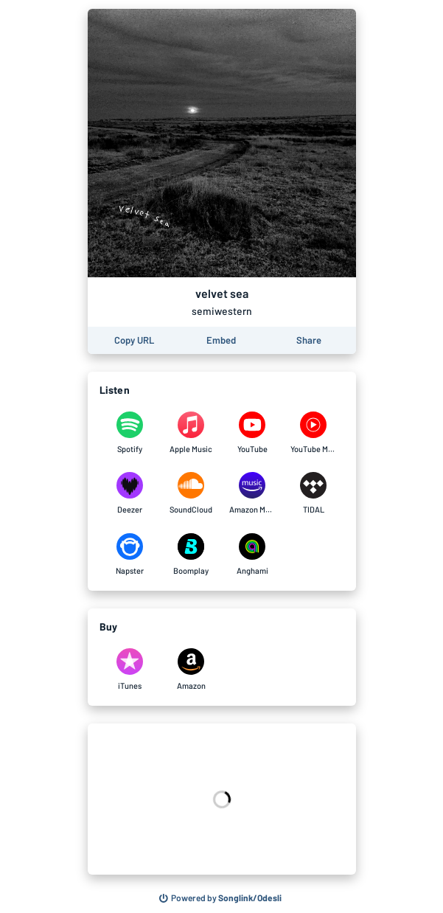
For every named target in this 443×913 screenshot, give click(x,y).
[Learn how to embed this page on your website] (221, 340)
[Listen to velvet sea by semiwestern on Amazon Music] (252, 493)
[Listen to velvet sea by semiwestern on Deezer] (130, 493)
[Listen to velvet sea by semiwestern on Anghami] (252, 554)
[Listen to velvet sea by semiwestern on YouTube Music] (313, 433)
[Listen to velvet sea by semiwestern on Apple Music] (191, 433)
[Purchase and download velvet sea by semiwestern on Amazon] (191, 669)
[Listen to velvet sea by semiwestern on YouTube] (252, 433)
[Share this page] (308, 340)
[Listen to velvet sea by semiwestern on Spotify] (130, 433)
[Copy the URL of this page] (134, 340)
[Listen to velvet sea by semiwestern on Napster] (130, 554)
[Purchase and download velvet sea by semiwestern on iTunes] (130, 669)
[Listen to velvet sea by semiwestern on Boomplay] (191, 554)
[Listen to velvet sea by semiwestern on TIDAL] (313, 493)
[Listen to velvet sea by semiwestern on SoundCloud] (191, 493)
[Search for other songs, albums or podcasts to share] (220, 898)
